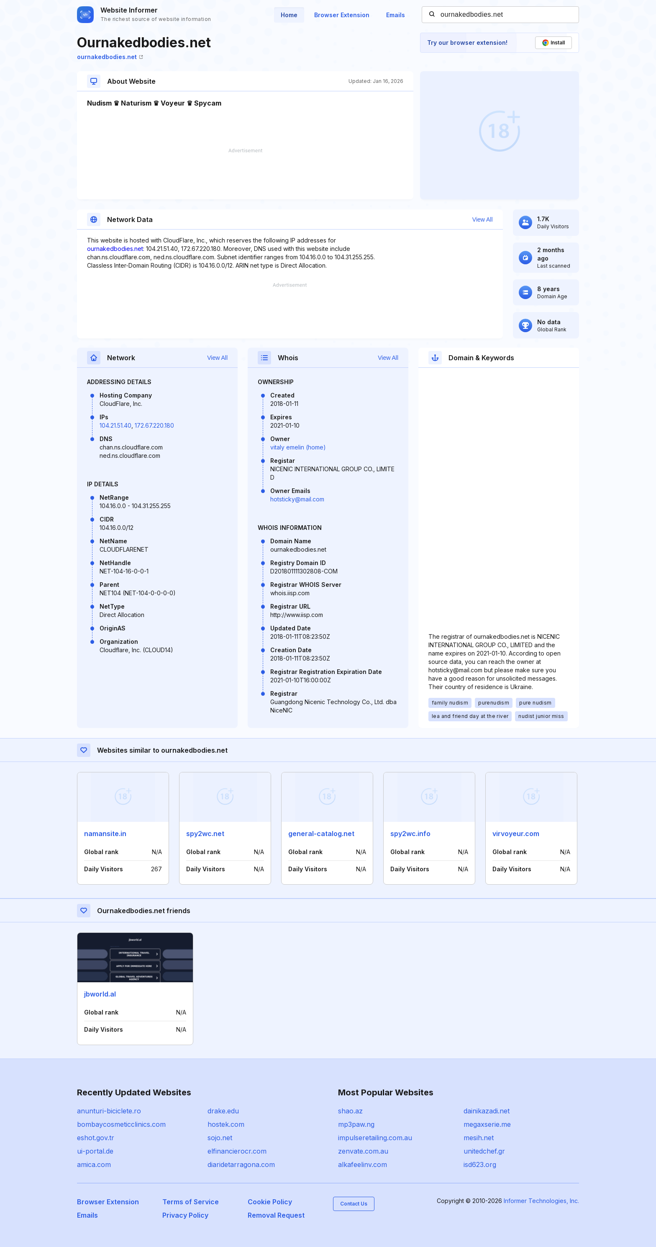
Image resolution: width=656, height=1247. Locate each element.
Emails (395, 14)
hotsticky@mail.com (297, 499)
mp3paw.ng (356, 1124)
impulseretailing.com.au (375, 1137)
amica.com (94, 1164)
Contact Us (353, 1204)
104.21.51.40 (115, 425)
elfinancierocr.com (237, 1151)
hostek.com (226, 1124)
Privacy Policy (185, 1215)
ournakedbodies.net (110, 56)
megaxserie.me (487, 1124)
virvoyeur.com (515, 833)
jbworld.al (100, 994)
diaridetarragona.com (241, 1164)
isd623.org (480, 1164)
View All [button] (482, 219)
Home (289, 14)
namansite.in (105, 833)
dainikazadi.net (487, 1111)
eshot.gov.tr (95, 1137)
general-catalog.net (321, 833)
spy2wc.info (410, 833)
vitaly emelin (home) (298, 447)
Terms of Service (190, 1202)
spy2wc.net (205, 833)
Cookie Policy (270, 1202)
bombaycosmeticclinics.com (121, 1124)
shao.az (350, 1111)
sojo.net (220, 1137)
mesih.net (479, 1137)
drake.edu (223, 1111)
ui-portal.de (95, 1151)
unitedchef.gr (484, 1151)
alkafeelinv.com (362, 1164)
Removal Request (276, 1215)
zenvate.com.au (363, 1151)
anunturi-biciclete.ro (109, 1111)
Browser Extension (341, 14)
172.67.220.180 (154, 425)
